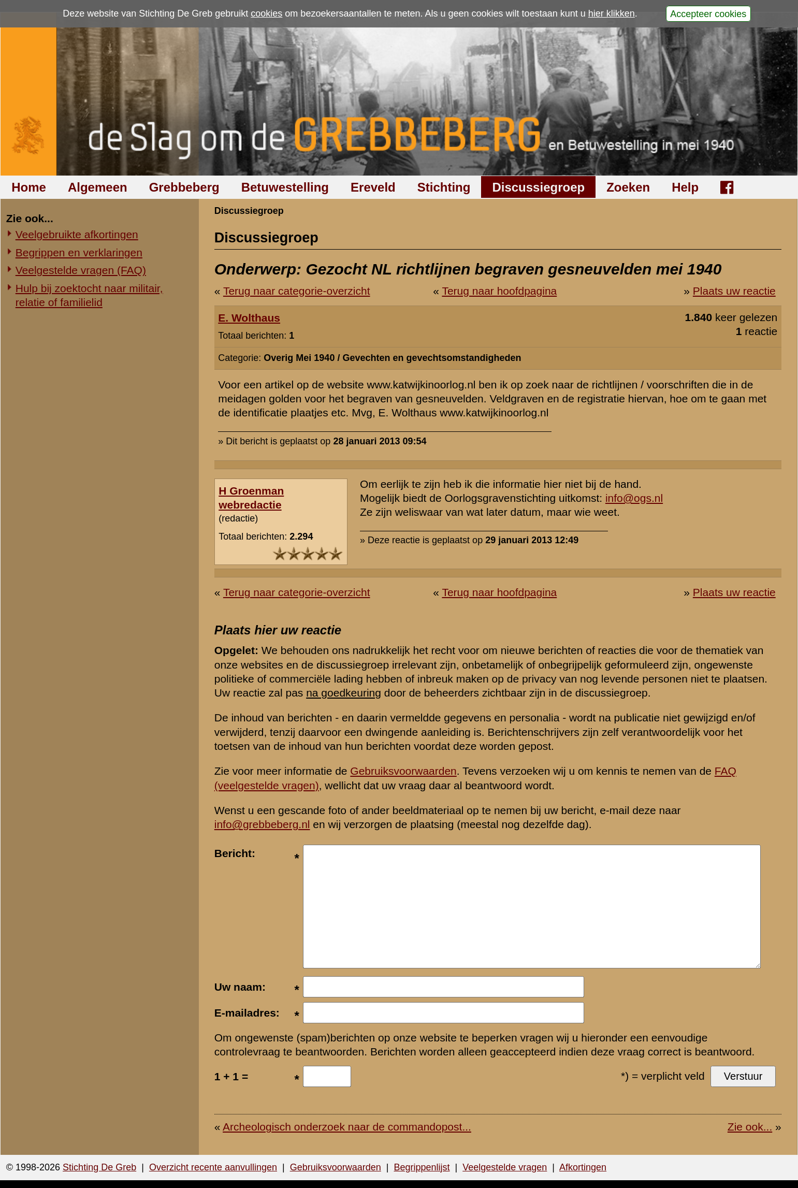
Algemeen (97, 187)
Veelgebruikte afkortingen (77, 234)
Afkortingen (582, 1167)
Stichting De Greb (99, 1167)
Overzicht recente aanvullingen (213, 1167)
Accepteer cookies (708, 13)
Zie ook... (750, 1127)
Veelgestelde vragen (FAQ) (81, 270)
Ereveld (373, 187)
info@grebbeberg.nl (262, 824)
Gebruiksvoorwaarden (403, 771)
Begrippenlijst (421, 1167)
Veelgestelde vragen (504, 1167)
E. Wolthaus (249, 318)
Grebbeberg (184, 187)
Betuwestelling (285, 187)
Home (28, 187)
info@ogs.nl (634, 498)
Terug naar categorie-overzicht (296, 291)
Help (685, 187)
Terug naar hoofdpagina (499, 291)
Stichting (444, 187)
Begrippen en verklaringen (79, 252)
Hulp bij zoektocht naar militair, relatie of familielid (89, 295)
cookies (266, 13)
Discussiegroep (538, 187)
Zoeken (628, 187)
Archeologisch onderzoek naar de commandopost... (347, 1127)
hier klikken (611, 13)
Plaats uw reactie (734, 291)
